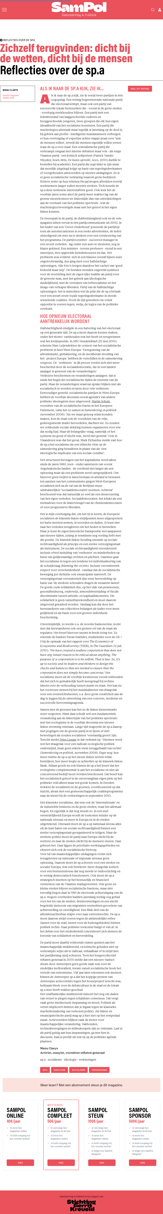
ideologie (59, 1069)
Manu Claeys (10, 90)
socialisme (78, 1069)
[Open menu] (4, 9)
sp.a (45, 1069)
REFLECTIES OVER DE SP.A (17, 40)
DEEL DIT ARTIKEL (140, 88)
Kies (20, 1162)
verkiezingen (99, 1069)
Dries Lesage (68, 739)
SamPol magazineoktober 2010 (11, 96)
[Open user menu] (159, 9)
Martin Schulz (101, 401)
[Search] (152, 9)
